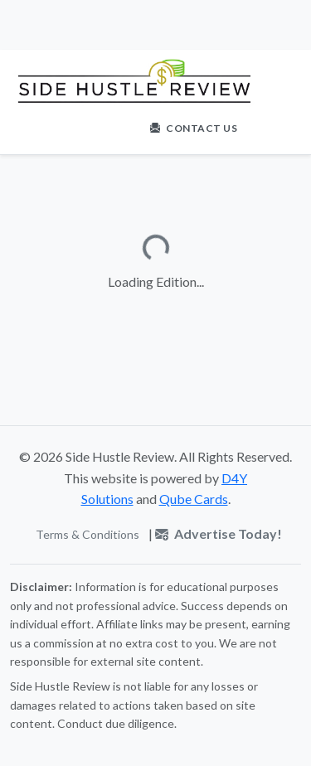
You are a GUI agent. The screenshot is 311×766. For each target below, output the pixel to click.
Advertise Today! (218, 533)
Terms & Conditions (87, 534)
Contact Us (193, 128)
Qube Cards (193, 499)
